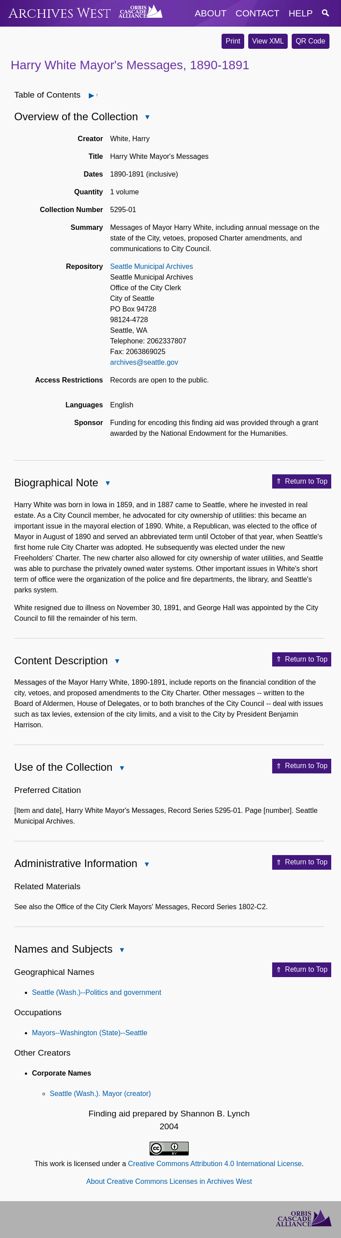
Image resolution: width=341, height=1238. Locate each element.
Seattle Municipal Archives (151, 266)
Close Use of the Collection (121, 768)
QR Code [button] (310, 41)
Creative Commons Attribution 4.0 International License (214, 1163)
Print (233, 41)
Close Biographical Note (107, 484)
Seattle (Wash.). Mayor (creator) (100, 1093)
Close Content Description (116, 661)
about (211, 13)
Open (96, 95)
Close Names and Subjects (121, 950)
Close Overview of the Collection (147, 117)
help (301, 13)
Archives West (59, 13)
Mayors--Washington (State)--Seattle (89, 1033)
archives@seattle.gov (144, 362)
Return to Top (302, 481)
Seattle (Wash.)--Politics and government (96, 992)
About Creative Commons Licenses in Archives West (169, 1181)
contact (258, 13)
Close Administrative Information (146, 865)
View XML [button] (268, 41)
